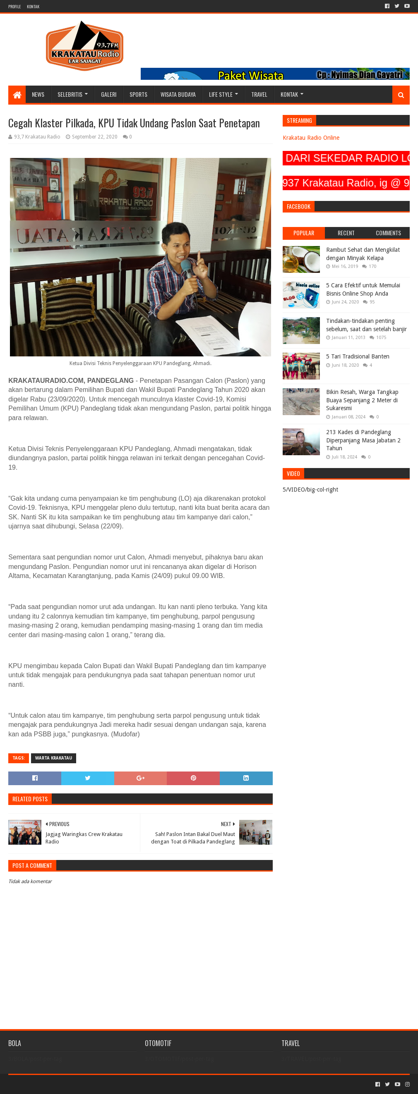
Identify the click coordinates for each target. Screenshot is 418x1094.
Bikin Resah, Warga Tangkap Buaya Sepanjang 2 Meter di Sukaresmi (362, 400)
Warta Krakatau (53, 758)
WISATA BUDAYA (178, 94)
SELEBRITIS (70, 94)
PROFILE (14, 6)
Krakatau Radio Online (311, 137)
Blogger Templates (102, 1084)
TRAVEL (259, 94)
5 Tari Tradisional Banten (357, 356)
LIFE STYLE (221, 94)
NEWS (38, 94)
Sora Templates (54, 1084)
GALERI (108, 94)
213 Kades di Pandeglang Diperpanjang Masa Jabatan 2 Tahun (363, 440)
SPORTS (138, 94)
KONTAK (33, 6)
